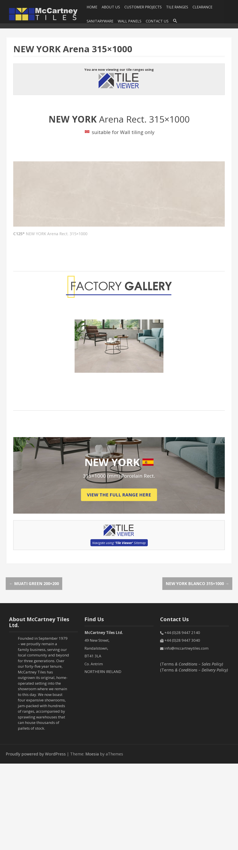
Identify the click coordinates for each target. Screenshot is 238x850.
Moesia (92, 754)
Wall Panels (129, 21)
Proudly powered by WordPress (36, 754)
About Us (111, 7)
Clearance (202, 7)
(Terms (191, 664)
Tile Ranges (177, 7)
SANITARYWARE (100, 21)
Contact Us (157, 21)
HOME (92, 7)
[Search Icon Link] (175, 21)
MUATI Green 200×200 (34, 583)
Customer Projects (143, 7)
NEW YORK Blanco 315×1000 (197, 583)
